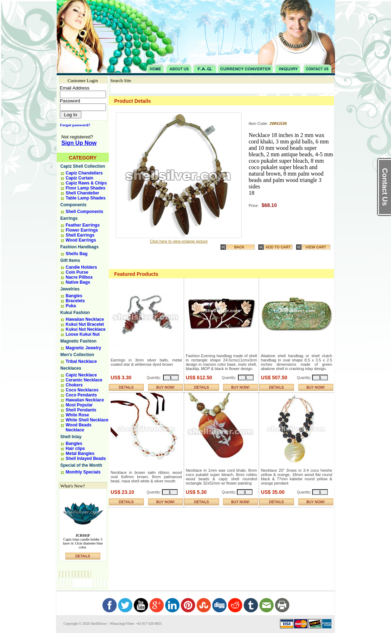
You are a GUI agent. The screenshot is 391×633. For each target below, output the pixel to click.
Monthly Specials (83, 472)
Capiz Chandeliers (84, 173)
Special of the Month (81, 465)
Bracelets (75, 300)
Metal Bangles (80, 453)
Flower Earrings (82, 230)
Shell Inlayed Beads (86, 458)
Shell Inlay (70, 436)
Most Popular (79, 404)
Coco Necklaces (82, 390)
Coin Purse (77, 272)
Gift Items (70, 260)
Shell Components (84, 211)
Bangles (74, 295)
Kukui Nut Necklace (86, 329)
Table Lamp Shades (86, 198)
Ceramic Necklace (84, 380)
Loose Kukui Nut (83, 334)
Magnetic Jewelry (83, 347)
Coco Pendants (81, 395)
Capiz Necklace (81, 375)
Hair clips (75, 448)
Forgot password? (73, 125)
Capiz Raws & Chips (86, 183)
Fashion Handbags (79, 246)
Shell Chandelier (82, 193)
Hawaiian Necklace (85, 319)
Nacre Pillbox (79, 277)
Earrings (69, 218)
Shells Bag (76, 253)
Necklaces (70, 368)
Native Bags (78, 282)
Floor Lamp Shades (85, 188)
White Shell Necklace (87, 419)
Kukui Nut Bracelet (85, 324)
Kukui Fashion (75, 312)
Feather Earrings (83, 225)
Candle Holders (81, 267)
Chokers (74, 385)
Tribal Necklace (81, 361)
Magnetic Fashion (78, 341)
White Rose (77, 414)
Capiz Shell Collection (82, 166)
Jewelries (70, 289)
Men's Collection (77, 354)
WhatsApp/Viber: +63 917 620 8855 (135, 624)
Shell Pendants (81, 409)
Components (73, 204)
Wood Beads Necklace (78, 427)
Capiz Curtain (79, 178)
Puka (71, 305)
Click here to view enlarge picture (179, 241)
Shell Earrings (80, 235)
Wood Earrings (81, 240)
